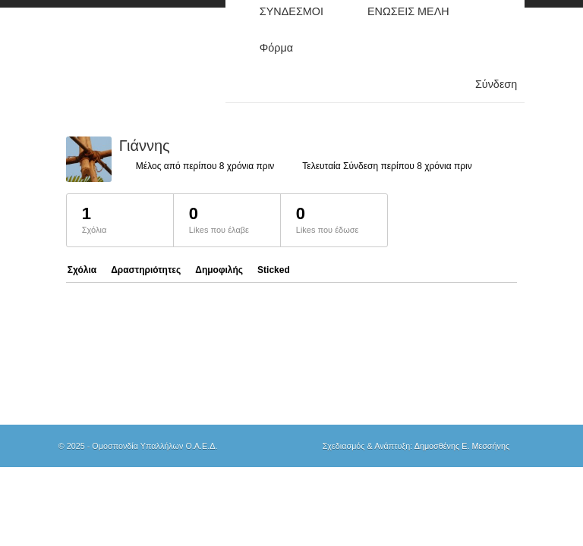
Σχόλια (82, 270)
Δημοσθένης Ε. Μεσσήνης (461, 445)
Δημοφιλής (219, 270)
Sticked (273, 270)
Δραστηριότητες (146, 270)
